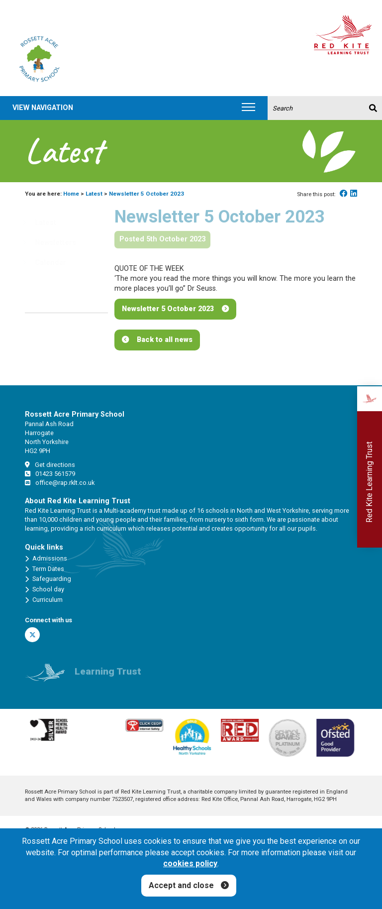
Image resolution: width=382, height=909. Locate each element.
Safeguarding (48, 579)
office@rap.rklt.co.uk (60, 482)
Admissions (46, 559)
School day (44, 589)
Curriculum (44, 600)
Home (71, 193)
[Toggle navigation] (248, 108)
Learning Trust (108, 675)
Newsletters (49, 242)
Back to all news (164, 340)
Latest (94, 193)
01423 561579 (50, 473)
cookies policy (190, 863)
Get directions (50, 464)
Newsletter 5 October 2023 (168, 309)
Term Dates (44, 569)
